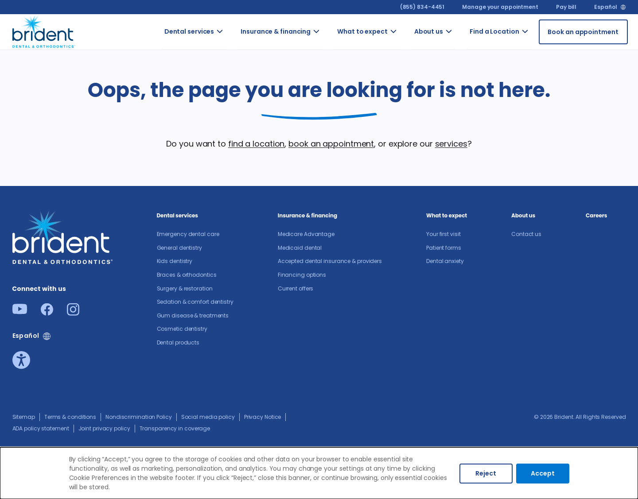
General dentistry (179, 247)
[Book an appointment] (583, 31)
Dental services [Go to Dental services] (189, 31)
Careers (596, 215)
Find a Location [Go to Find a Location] (494, 31)
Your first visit (443, 234)
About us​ (523, 215)
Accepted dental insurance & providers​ (330, 261)
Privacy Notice (262, 417)
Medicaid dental (300, 247)
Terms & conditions (70, 417)
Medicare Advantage (306, 234)
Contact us (526, 234)
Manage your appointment (500, 7)
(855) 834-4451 (422, 7)
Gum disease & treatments (193, 315)
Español (605, 7)
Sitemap (23, 417)
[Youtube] (19, 311)
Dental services (177, 215)
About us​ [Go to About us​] (428, 31)
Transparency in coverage (175, 428)
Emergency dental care (188, 234)
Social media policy (208, 417)
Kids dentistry (175, 261)
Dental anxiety (445, 261)
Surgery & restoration (185, 288)
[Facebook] (47, 312)
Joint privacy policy (104, 428)
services (451, 143)
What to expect (446, 215)
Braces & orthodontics (187, 275)
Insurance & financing (307, 215)
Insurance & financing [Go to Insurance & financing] (276, 31)
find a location (256, 143)
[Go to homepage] (44, 30)
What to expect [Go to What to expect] (362, 31)
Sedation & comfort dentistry (195, 302)
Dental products (178, 342)
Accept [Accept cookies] (543, 473)
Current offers (296, 288)
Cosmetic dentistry (182, 329)
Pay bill (566, 7)
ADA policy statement (40, 428)
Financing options (302, 275)
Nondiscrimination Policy (138, 417)
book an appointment (331, 143)
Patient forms (443, 247)
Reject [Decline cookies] (485, 473)
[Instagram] (73, 312)
